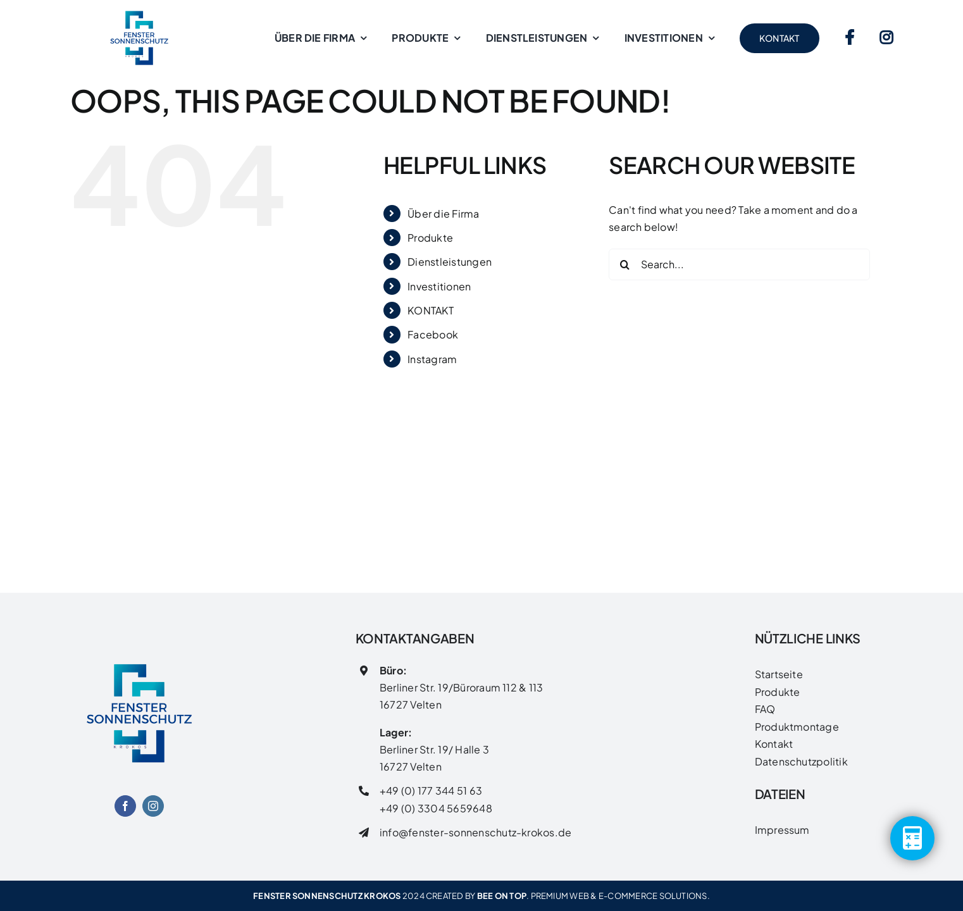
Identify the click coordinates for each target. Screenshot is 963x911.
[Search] (624, 264)
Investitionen (439, 286)
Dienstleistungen (449, 261)
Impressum (782, 829)
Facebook (432, 334)
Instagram (432, 359)
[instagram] (153, 806)
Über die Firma (443, 213)
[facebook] (125, 806)
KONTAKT (430, 310)
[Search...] (739, 264)
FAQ (765, 709)
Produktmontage (797, 726)
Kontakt (774, 743)
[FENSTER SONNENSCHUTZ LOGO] (139, 648)
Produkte (430, 237)
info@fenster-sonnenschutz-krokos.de (475, 832)
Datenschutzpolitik (801, 761)
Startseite (779, 674)
